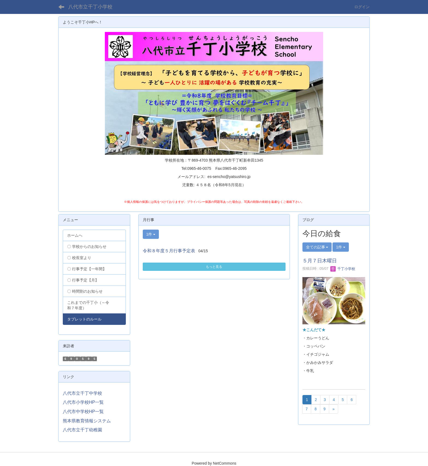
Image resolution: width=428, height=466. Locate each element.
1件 (151, 234)
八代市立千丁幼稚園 (82, 430)
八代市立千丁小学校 (90, 7)
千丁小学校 (342, 269)
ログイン (362, 7)
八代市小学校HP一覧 (83, 402)
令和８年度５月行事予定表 (169, 250)
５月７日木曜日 (319, 260)
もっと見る (214, 267)
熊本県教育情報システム (87, 420)
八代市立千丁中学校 (82, 393)
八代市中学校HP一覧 (83, 411)
